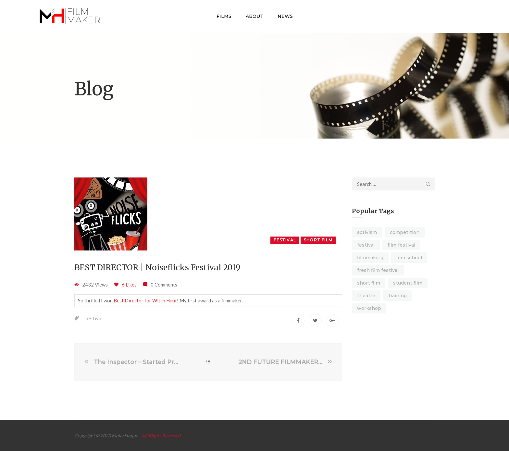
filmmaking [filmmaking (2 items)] (370, 258)
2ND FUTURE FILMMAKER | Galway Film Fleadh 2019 (282, 362)
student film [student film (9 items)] (407, 283)
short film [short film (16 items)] (368, 283)
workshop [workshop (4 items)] (369, 308)
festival (94, 319)
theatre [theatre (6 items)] (366, 296)
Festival (285, 240)
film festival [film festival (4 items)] (401, 245)
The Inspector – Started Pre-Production (136, 362)
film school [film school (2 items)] (409, 258)
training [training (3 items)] (397, 296)
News (285, 16)
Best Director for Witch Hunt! (146, 300)
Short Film (318, 240)
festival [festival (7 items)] (366, 245)
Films (224, 16)
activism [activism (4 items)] (367, 232)
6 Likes (129, 284)
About (254, 16)
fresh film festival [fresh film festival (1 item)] (378, 270)
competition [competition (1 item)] (404, 232)
